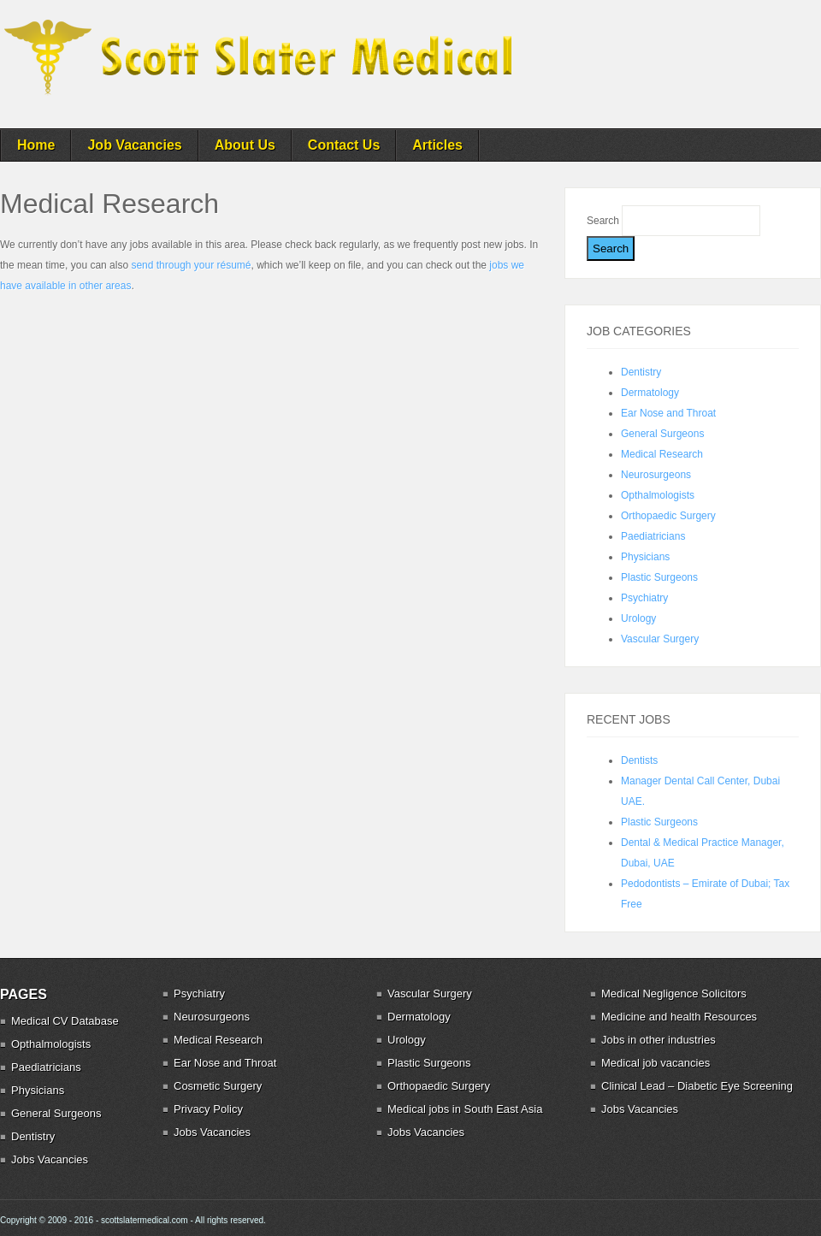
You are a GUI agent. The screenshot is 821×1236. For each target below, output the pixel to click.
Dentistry (641, 372)
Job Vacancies (134, 145)
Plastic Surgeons (659, 577)
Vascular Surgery (660, 639)
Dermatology (650, 393)
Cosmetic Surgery (218, 1085)
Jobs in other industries (658, 1039)
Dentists (639, 760)
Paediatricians (653, 536)
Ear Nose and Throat (668, 413)
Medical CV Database (65, 1020)
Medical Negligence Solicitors (674, 993)
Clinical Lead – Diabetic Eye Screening (697, 1085)
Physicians (645, 557)
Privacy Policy (208, 1109)
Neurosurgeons (656, 475)
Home (36, 145)
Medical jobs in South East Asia (464, 1109)
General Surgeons (662, 434)
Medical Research (662, 454)
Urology (638, 618)
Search (604, 221)
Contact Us (344, 145)
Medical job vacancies (655, 1062)
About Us (245, 145)
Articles (437, 145)
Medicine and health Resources (679, 1016)
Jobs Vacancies (49, 1159)
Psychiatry (644, 598)
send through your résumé (191, 265)
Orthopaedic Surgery (668, 516)
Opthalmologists (657, 495)
